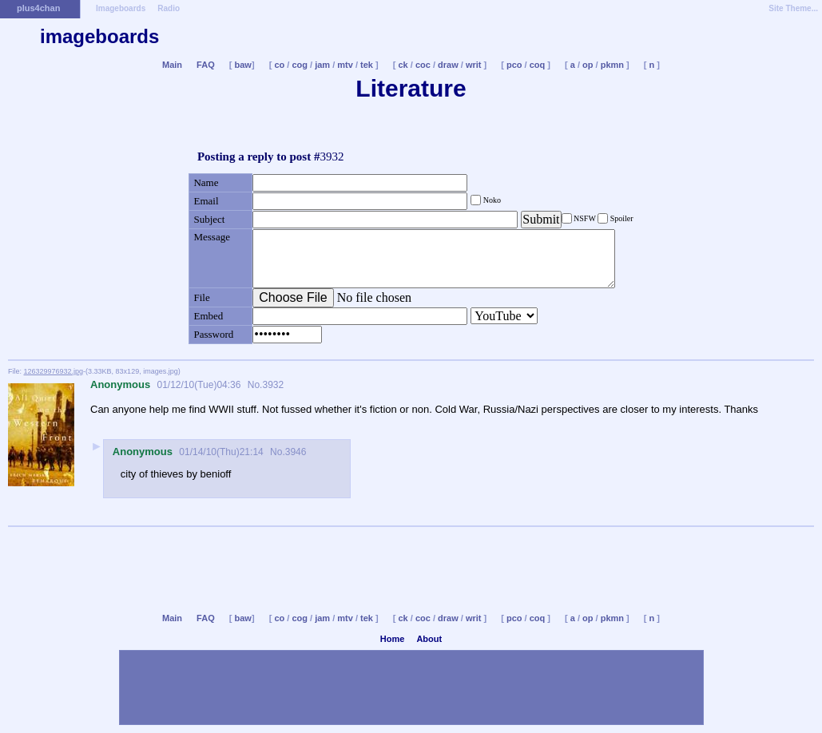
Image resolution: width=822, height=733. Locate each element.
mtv (345, 64)
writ (474, 64)
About (429, 639)
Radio (168, 8)
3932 (273, 384)
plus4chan (38, 8)
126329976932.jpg (54, 371)
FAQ (206, 64)
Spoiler (620, 218)
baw (243, 64)
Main (172, 64)
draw (448, 64)
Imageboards (120, 8)
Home (392, 639)
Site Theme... (793, 8)
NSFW (585, 218)
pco (514, 64)
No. (253, 384)
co (279, 64)
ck (402, 64)
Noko (491, 200)
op (587, 64)
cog (300, 64)
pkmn (612, 64)
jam (322, 64)
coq (538, 64)
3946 (296, 452)
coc (423, 64)
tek (366, 64)
